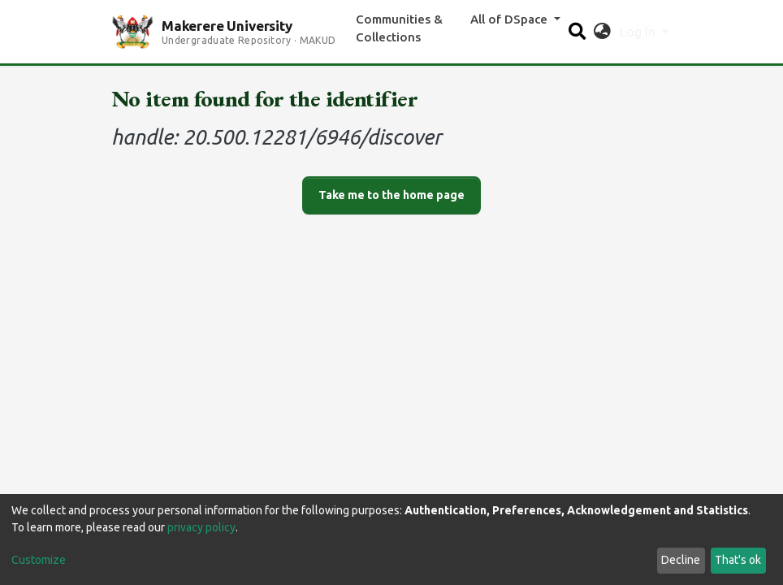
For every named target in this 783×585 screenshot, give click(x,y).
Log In (639, 31)
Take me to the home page (391, 195)
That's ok (738, 559)
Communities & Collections (399, 28)
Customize (38, 559)
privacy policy (201, 527)
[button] (602, 31)
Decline (680, 559)
